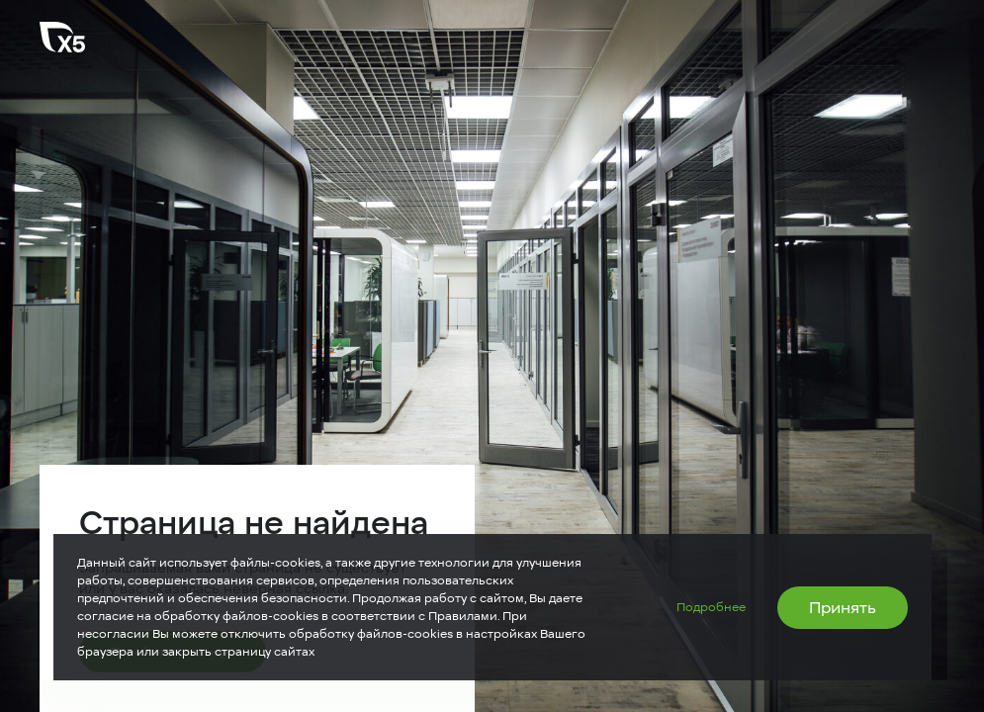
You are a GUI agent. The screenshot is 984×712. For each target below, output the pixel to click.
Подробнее (711, 607)
